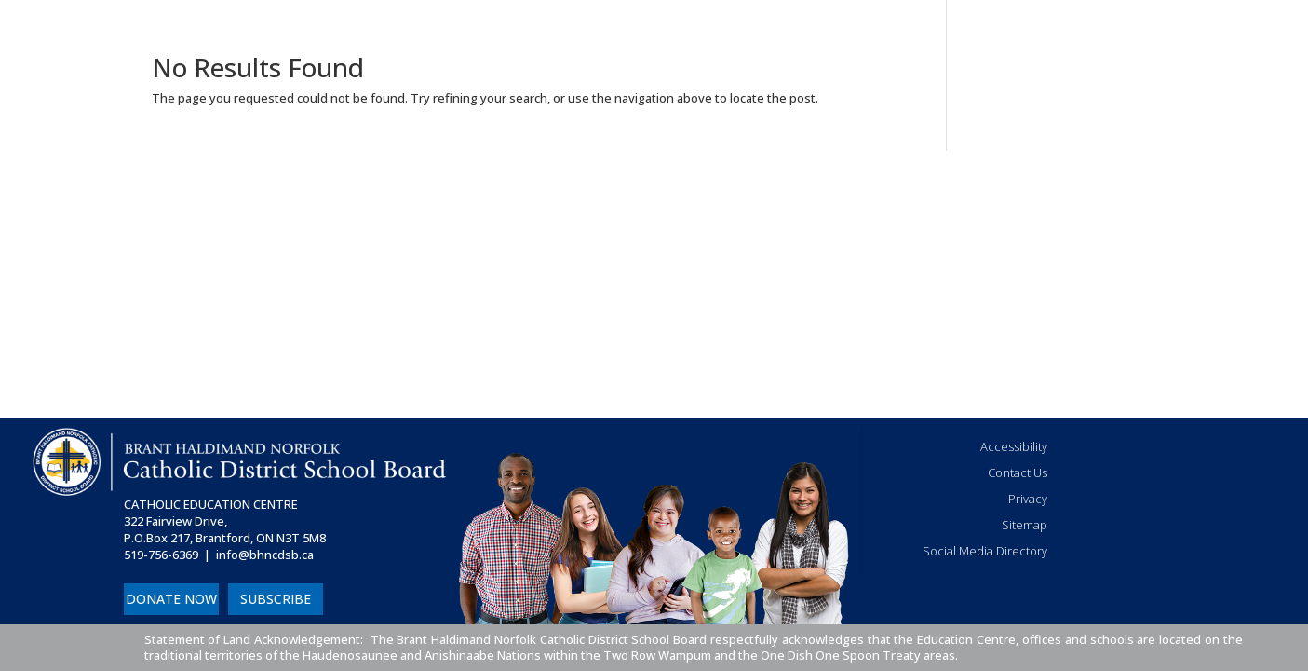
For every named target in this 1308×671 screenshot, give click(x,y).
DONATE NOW (171, 599)
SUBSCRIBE (275, 599)
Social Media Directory (985, 550)
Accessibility (1013, 446)
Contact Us (1017, 472)
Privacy (1027, 498)
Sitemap (1024, 524)
